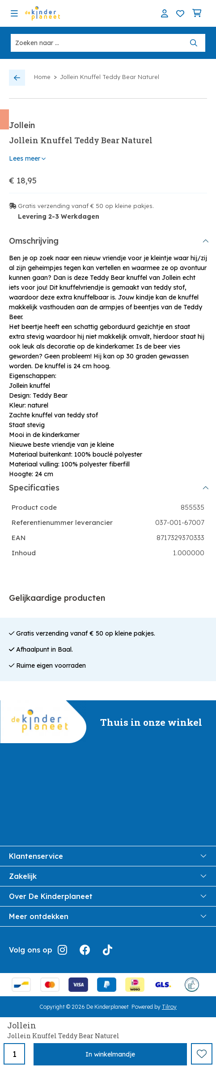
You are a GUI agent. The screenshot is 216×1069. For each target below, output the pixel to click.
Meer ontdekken (108, 916)
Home (42, 76)
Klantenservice (108, 856)
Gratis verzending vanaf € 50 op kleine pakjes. (86, 205)
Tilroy (169, 1006)
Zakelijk (108, 876)
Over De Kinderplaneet (108, 896)
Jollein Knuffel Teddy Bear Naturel (109, 76)
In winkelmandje (110, 1054)
